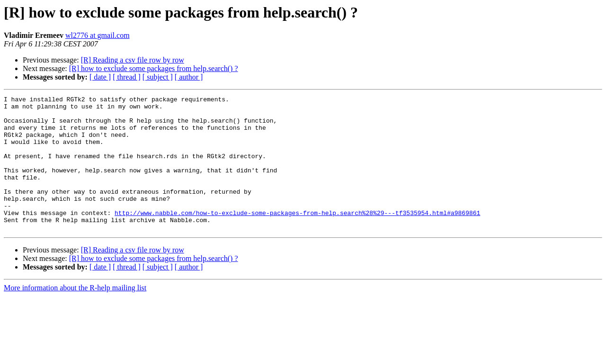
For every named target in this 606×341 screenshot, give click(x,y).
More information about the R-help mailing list (75, 315)
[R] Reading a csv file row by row (132, 60)
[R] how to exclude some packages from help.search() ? (153, 68)
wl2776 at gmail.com (97, 35)
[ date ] (100, 77)
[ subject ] (158, 77)
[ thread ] (127, 77)
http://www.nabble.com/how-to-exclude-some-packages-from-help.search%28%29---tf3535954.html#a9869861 (297, 237)
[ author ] (189, 77)
